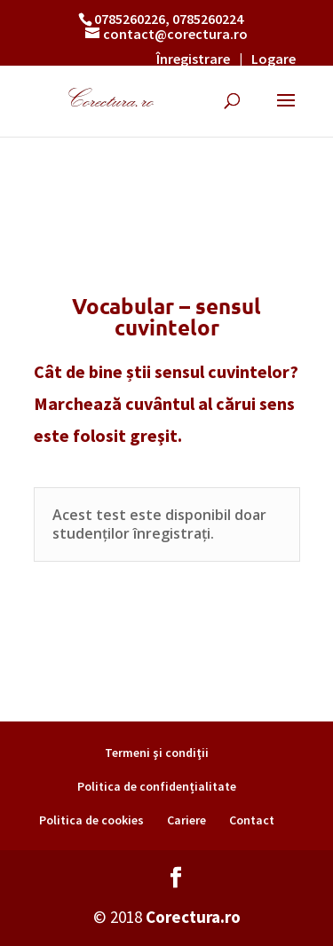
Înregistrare (193, 58)
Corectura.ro (193, 916)
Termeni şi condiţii (157, 753)
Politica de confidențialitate (156, 786)
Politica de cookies (91, 820)
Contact (251, 820)
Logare (273, 58)
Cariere (186, 820)
